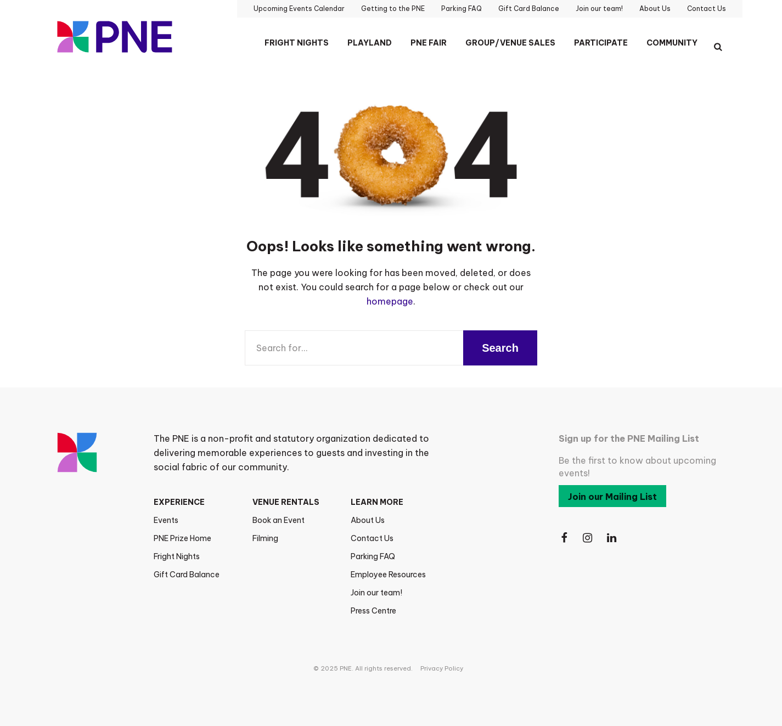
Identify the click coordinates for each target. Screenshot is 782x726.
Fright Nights (177, 556)
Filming (265, 538)
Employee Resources (388, 574)
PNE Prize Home (182, 538)
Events (166, 520)
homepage (390, 301)
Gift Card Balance (187, 574)
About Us (368, 520)
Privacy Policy (441, 668)
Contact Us (372, 538)
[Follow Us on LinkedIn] (612, 538)
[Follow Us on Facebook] (564, 538)
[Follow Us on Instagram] (588, 538)
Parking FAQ (373, 556)
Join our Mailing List (612, 496)
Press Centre (373, 611)
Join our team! (376, 593)
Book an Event (278, 520)
